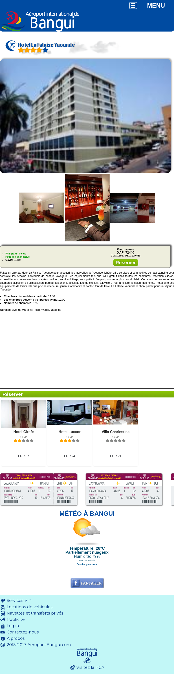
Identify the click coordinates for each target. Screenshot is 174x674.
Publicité (16, 619)
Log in (13, 625)
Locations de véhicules (30, 606)
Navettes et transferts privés (35, 613)
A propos (16, 638)
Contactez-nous (23, 632)
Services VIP (19, 600)
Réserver (126, 262)
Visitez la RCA (90, 667)
